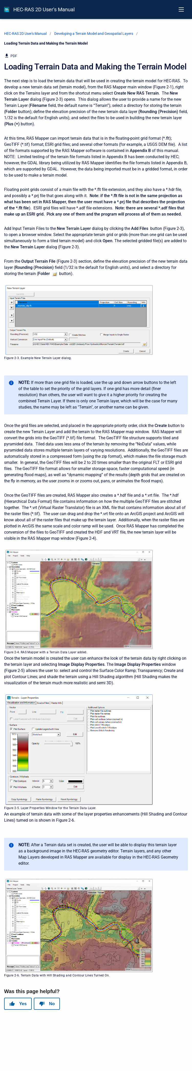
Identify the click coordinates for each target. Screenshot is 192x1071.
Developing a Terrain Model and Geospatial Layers (93, 34)
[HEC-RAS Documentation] (6, 9)
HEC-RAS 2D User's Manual (44, 9)
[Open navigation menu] (181, 9)
